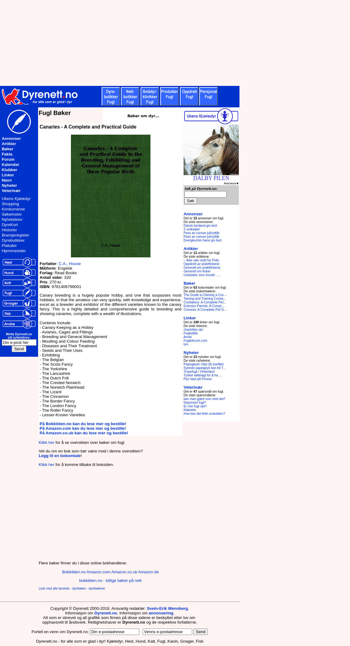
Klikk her (46, 442)
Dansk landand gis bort (200, 225)
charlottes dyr (193, 329)
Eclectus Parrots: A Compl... (204, 306)
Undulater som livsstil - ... (202, 275)
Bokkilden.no (74, 572)
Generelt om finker (197, 271)
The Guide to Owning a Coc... (205, 295)
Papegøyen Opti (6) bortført (204, 364)
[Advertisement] (150, 43)
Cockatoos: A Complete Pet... (205, 302)
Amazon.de (148, 572)
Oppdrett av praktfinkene (202, 264)
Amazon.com (99, 572)
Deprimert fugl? (195, 402)
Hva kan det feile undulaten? (204, 413)
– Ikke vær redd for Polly (201, 260)
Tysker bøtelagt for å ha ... (203, 375)
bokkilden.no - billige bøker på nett (110, 580)
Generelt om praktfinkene (202, 267)
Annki (188, 337)
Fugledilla (191, 333)
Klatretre (190, 410)
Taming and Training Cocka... (205, 298)
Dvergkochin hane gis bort (203, 240)
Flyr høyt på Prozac (198, 379)
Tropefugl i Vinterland (199, 371)
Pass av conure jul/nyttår (202, 233)
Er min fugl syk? (195, 406)
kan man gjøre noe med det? (204, 399)
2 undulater (192, 229)
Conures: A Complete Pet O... (205, 309)
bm (186, 344)
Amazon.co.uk (124, 572)
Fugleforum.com (195, 340)
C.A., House (70, 263)
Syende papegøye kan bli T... (205, 368)
